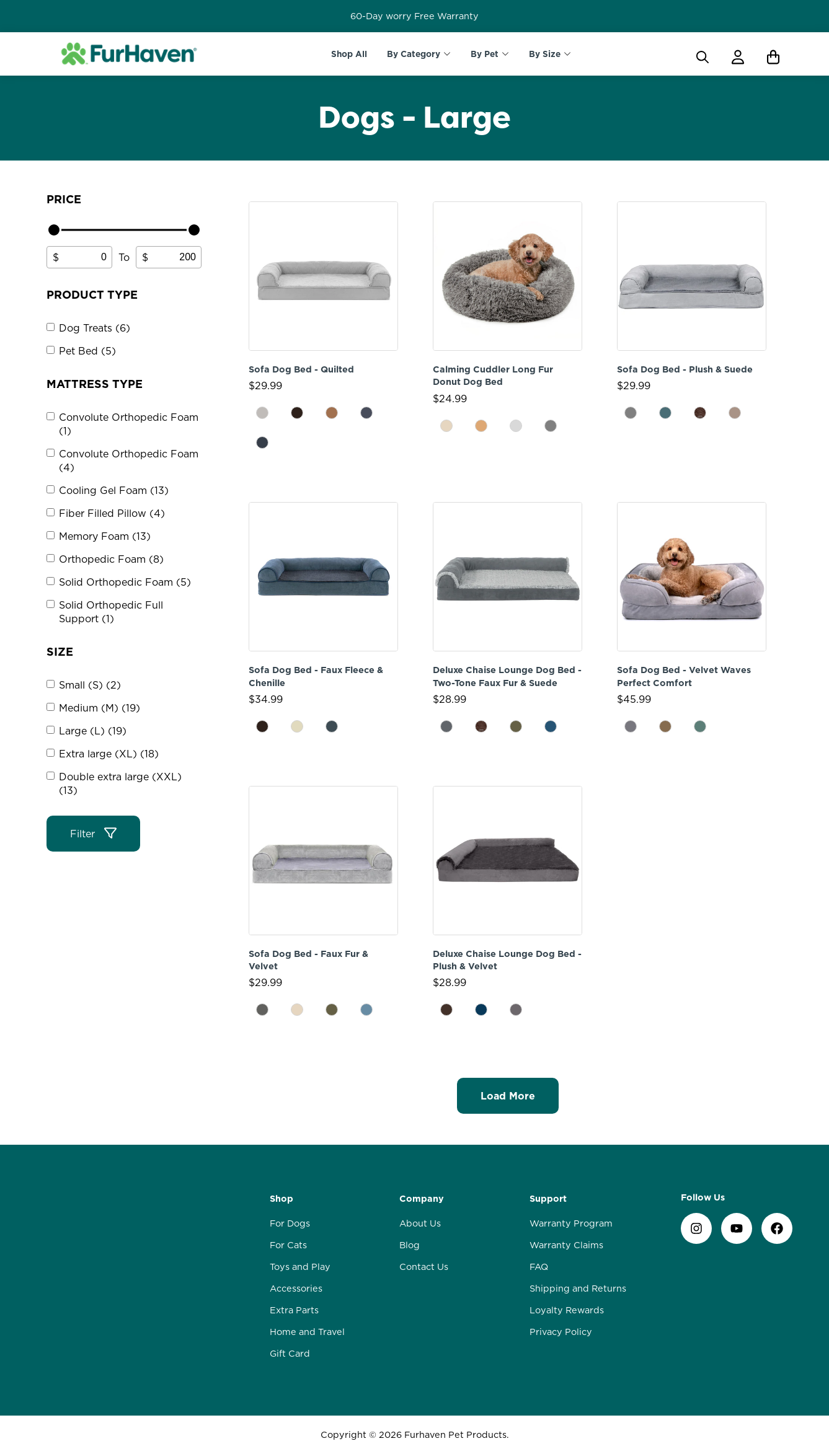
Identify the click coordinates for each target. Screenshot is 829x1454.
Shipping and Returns (578, 1288)
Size (60, 651)
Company (421, 1198)
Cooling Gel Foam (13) (114, 490)
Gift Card (290, 1353)
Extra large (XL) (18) (109, 753)
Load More (508, 1096)
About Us (420, 1223)
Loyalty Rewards (567, 1310)
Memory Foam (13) (105, 536)
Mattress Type (95, 384)
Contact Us (423, 1267)
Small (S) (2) (90, 685)
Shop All (349, 54)
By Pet (485, 54)
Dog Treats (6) (94, 328)
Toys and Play (300, 1267)
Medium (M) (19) (99, 708)
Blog (409, 1245)
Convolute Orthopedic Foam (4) (128, 460)
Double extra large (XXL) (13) (120, 783)
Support (548, 1198)
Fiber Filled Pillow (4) (112, 513)
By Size (545, 54)
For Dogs (290, 1223)
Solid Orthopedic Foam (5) (125, 582)
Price (64, 199)
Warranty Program (571, 1223)
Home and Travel (307, 1332)
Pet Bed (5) (87, 351)
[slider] (54, 230)
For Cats (288, 1245)
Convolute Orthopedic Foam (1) (128, 424)
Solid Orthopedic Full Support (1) (111, 611)
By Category (413, 54)
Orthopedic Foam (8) (111, 559)
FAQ (539, 1267)
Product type (92, 294)
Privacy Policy (561, 1332)
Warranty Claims (566, 1245)
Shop (281, 1198)
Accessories (296, 1288)
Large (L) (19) (92, 731)
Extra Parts (294, 1310)
